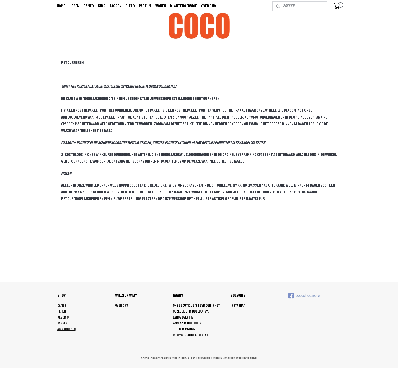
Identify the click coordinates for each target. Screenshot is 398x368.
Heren (74, 6)
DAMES (61, 305)
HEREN (61, 311)
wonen (160, 6)
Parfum (145, 6)
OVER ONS (121, 305)
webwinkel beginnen (210, 358)
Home (61, 6)
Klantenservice (183, 6)
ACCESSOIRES (66, 329)
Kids (101, 6)
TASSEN (62, 323)
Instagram (238, 305)
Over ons (208, 6)
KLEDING (63, 317)
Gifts (130, 6)
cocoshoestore (304, 296)
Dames (89, 6)
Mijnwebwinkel (248, 358)
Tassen (115, 6)
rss (193, 358)
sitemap (184, 358)
